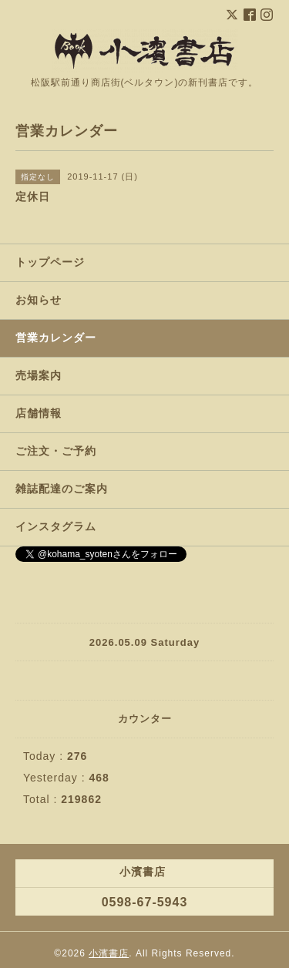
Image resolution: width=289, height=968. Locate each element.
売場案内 (38, 375)
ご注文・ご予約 (55, 451)
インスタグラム (55, 526)
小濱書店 (109, 953)
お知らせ (38, 300)
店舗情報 (38, 413)
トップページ (50, 262)
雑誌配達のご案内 (61, 488)
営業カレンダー (55, 337)
